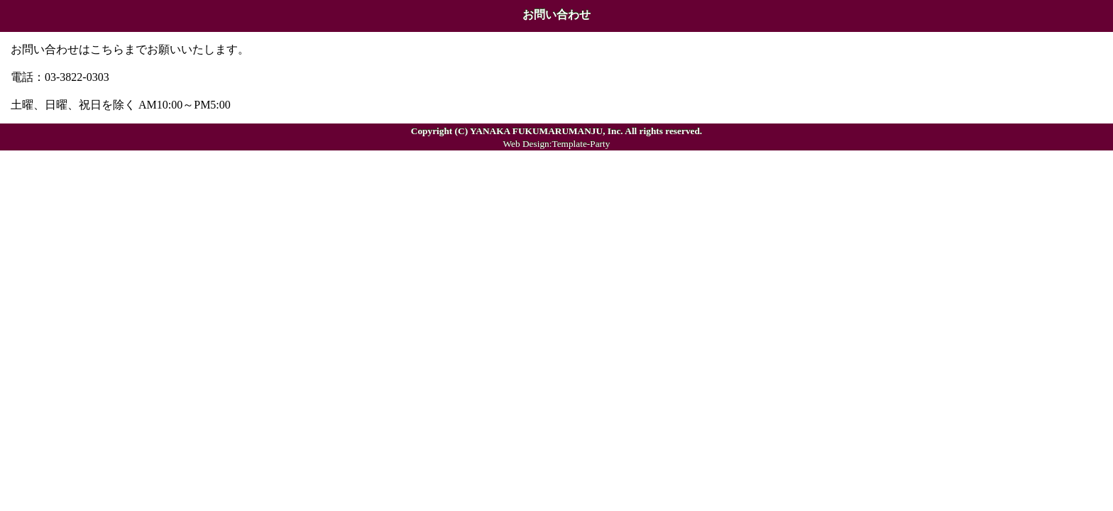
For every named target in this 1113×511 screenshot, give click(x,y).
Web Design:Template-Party (556, 143)
